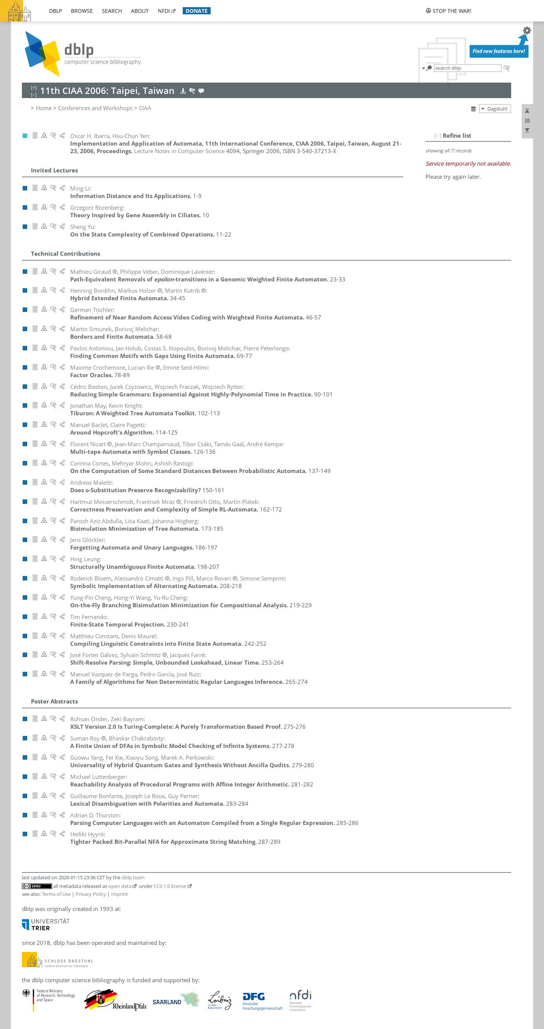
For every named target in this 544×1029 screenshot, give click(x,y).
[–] (438, 135)
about (140, 10)
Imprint (119, 894)
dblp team (133, 877)
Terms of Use (56, 894)
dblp (55, 10)
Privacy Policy (91, 894)
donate (197, 10)
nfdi (164, 10)
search (112, 10)
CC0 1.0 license (170, 886)
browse (82, 10)
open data (119, 886)
